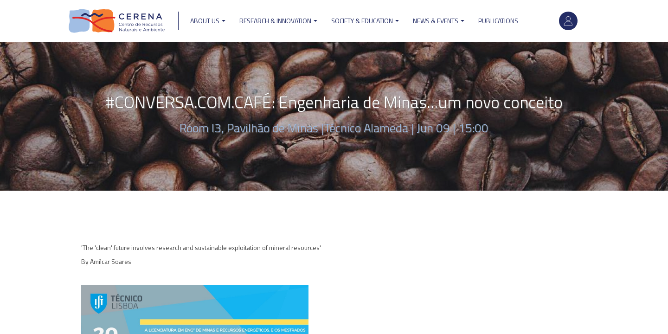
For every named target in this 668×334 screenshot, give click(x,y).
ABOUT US (207, 21)
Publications (498, 21)
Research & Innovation (278, 21)
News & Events (438, 21)
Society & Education (365, 21)
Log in (568, 21)
